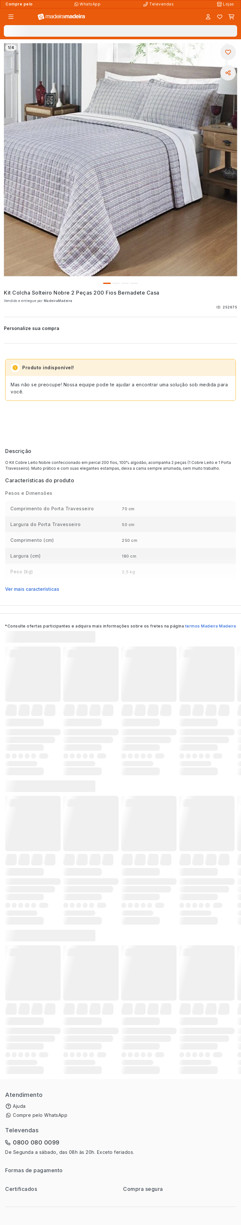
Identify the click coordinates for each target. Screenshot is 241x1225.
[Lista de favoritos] (220, 17)
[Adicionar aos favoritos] (228, 52)
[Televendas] (159, 4)
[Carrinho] (231, 17)
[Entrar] (208, 17)
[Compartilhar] (228, 72)
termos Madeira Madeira (210, 626)
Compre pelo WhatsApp (40, 1115)
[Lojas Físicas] (226, 4)
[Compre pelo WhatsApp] (88, 4)
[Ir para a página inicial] (61, 17)
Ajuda (19, 1106)
